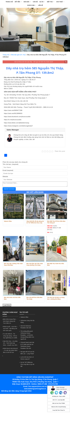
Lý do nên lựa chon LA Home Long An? (27, 356)
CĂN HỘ (35, 1)
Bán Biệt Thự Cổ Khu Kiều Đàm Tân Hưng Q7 (56, 221)
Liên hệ (40, 5)
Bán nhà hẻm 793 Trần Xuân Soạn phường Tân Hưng (34, 262)
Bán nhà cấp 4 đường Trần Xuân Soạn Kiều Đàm (13, 262)
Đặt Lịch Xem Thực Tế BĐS (58, 403)
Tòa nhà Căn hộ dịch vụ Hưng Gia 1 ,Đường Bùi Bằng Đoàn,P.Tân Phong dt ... (56, 296)
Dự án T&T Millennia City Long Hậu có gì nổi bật (27, 362)
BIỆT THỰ (50, 2)
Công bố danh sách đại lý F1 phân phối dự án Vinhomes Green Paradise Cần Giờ (27, 344)
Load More (6, 303)
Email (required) (8, 170)
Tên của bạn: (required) (10, 164)
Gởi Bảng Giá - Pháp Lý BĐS (58, 396)
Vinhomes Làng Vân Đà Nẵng (27, 320)
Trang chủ (9, 1)
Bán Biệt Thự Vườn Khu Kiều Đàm (57, 261)
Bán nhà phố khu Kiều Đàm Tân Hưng (34, 296)
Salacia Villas (7, 221)
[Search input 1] (34, 61)
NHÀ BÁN (27, 2)
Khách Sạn (31, 5)
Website (5, 176)
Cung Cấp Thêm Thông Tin (59, 410)
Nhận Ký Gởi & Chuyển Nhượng (58, 406)
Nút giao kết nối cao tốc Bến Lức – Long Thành (27, 351)
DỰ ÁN (42, 2)
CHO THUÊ (60, 2)
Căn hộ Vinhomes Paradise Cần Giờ (26, 325)
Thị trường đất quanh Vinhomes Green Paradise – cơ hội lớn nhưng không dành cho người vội (27, 333)
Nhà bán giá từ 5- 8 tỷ (18, 55)
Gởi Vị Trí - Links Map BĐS (59, 399)
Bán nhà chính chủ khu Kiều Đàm (13, 296)
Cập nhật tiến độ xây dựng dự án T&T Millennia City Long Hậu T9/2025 (35, 222)
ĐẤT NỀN (18, 2)
